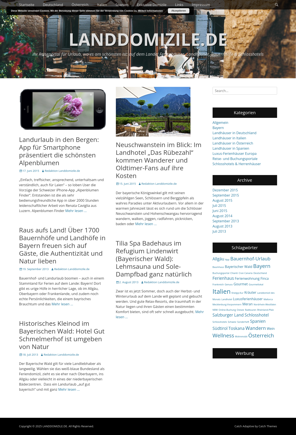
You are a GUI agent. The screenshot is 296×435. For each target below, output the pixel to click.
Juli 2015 (219, 205)
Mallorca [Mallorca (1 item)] (268, 299)
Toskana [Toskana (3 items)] (237, 328)
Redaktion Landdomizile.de (62, 171)
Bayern (218, 127)
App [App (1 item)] (227, 259)
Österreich (80, 4)
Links (179, 4)
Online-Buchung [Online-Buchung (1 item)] (227, 309)
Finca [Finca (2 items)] (265, 278)
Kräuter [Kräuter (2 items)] (250, 292)
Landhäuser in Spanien (231, 148)
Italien (102, 4)
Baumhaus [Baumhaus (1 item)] (218, 267)
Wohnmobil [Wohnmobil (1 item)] (241, 336)
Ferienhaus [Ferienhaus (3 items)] (223, 278)
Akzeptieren (178, 10)
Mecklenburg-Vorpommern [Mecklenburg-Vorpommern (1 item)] (227, 304)
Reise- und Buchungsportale (235, 158)
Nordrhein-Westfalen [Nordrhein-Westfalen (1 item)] (265, 304)
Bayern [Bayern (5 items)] (261, 265)
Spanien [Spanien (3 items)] (257, 321)
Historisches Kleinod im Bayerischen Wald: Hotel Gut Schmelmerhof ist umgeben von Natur (62, 335)
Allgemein (221, 122)
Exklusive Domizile (152, 4)
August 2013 (223, 226)
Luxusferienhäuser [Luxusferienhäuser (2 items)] (248, 299)
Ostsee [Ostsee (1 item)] (240, 309)
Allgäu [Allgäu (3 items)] (218, 259)
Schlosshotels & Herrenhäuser (237, 163)
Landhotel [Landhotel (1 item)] (226, 299)
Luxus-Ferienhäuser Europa (235, 153)
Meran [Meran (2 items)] (247, 304)
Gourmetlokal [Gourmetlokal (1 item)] (256, 284)
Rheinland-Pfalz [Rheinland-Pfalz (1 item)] (265, 309)
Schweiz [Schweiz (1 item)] (232, 321)
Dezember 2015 (225, 190)
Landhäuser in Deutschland (234, 133)
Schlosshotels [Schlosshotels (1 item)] (220, 321)
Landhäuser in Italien (229, 138)
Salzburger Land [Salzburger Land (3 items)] (228, 315)
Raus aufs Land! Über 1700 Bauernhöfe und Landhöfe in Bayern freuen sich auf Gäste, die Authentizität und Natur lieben (62, 245)
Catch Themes (268, 426)
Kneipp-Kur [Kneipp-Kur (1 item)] (238, 292)
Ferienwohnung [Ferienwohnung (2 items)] (247, 278)
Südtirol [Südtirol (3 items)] (220, 328)
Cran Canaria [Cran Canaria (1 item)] (245, 273)
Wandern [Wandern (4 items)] (255, 328)
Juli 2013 (219, 231)
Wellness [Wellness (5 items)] (223, 335)
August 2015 (223, 200)
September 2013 (226, 221)
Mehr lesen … (76, 210)
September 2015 (226, 195)
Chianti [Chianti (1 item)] (234, 273)
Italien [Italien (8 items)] (222, 291)
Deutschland (53, 4)
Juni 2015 (220, 210)
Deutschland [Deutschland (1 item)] (260, 273)
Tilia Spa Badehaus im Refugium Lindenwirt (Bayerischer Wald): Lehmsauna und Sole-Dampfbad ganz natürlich (154, 258)
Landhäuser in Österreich (233, 143)
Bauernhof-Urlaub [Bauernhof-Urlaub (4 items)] (250, 258)
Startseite (26, 4)
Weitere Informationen (150, 10)
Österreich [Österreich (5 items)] (261, 335)
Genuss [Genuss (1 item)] (229, 284)
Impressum (201, 4)
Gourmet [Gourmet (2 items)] (240, 284)
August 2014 (223, 216)
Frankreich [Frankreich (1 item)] (218, 284)
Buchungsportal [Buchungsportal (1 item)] (221, 273)
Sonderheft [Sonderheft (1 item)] (243, 321)
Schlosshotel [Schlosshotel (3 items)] (257, 315)
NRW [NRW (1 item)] (215, 309)
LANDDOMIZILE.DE (148, 39)
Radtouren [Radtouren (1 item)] (250, 309)
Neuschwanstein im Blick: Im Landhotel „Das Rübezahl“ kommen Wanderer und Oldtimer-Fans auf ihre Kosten (158, 160)
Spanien (121, 4)
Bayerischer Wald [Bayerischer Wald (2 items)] (238, 266)
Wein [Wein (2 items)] (271, 328)
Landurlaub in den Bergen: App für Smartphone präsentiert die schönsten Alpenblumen (59, 151)
